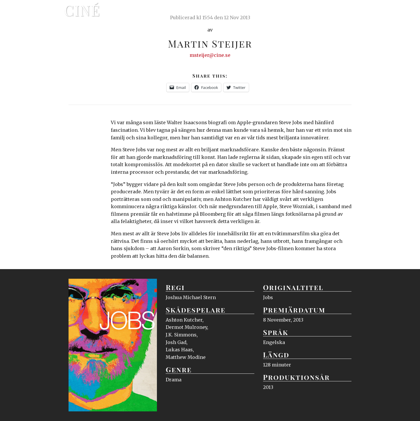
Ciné (82, 10)
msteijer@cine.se (210, 55)
